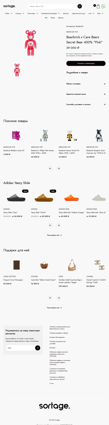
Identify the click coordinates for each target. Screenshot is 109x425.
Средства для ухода (78, 13)
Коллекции (70, 26)
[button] (8, 13)
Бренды (60, 18)
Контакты (52, 348)
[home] (10, 6)
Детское (65, 13)
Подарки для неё (16, 250)
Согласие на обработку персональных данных (57, 378)
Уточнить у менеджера (86, 63)
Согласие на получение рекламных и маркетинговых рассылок (59, 371)
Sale (46, 18)
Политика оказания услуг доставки (58, 342)
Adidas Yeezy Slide (16, 182)
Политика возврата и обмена (59, 333)
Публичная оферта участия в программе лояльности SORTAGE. (59, 354)
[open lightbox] (17, 70)
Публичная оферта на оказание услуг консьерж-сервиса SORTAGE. (60, 362)
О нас (52, 383)
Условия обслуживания (57, 337)
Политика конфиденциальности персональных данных (60, 328)
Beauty (53, 18)
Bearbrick (79, 26)
